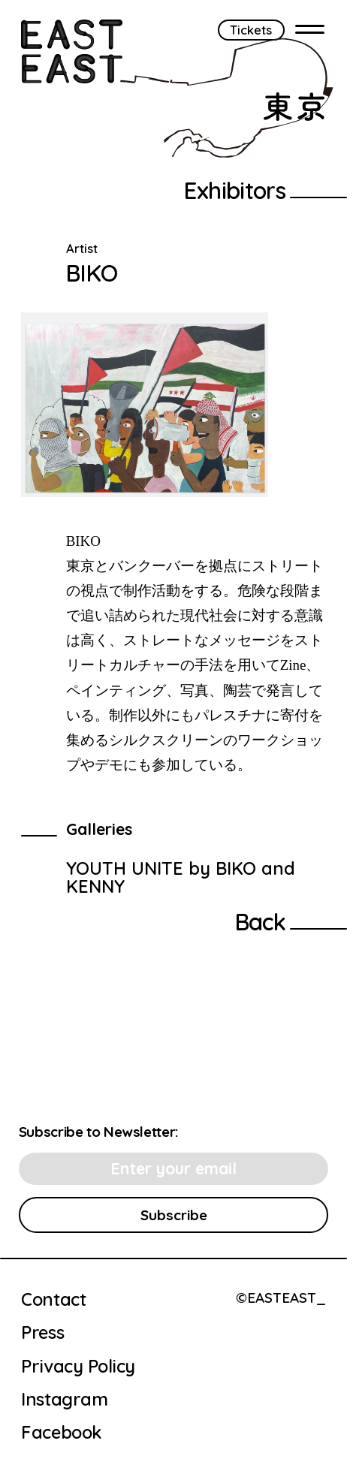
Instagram (64, 1400)
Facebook (61, 1433)
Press (42, 1333)
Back (260, 921)
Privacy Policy (77, 1367)
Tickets (251, 30)
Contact (53, 1300)
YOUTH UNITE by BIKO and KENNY (180, 877)
